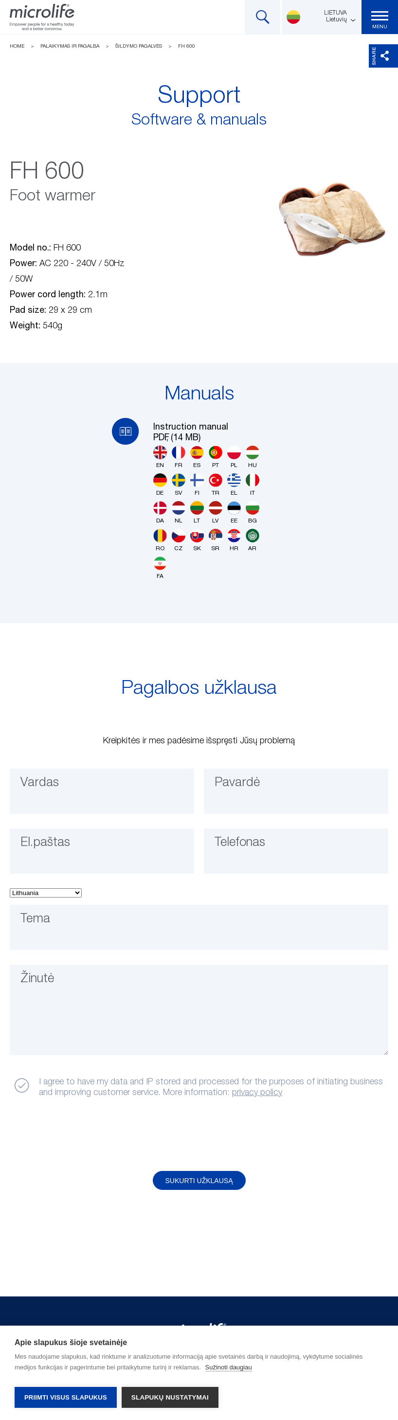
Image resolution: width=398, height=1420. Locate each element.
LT (197, 512)
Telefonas (246, 847)
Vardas (44, 787)
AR (252, 540)
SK (197, 540)
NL (178, 512)
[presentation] (84, 1134)
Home (17, 46)
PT (215, 457)
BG (252, 512)
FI (197, 484)
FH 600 (186, 46)
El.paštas (51, 847)
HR (234, 540)
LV (215, 512)
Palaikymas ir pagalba (69, 46)
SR (215, 540)
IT (252, 484)
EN (160, 457)
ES (197, 457)
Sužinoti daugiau (228, 1371)
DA (160, 512)
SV (178, 484)
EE (234, 512)
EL (234, 484)
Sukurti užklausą (199, 1181)
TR (215, 484)
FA (160, 568)
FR (178, 457)
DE (160, 484)
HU (252, 457)
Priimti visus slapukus (65, 1397)
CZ (178, 540)
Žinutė (42, 983)
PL (234, 457)
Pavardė (242, 787)
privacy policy (257, 1092)
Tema (39, 923)
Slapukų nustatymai (170, 1397)
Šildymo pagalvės (138, 46)
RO (160, 540)
